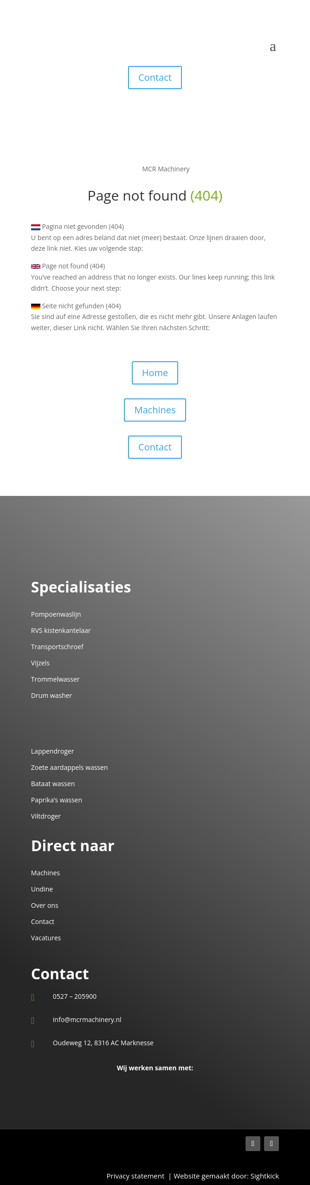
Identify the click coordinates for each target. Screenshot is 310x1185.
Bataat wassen (53, 783)
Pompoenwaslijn (56, 614)
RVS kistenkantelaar (61, 630)
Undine (42, 889)
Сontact (155, 447)
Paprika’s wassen (56, 799)
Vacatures (46, 937)
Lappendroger (52, 751)
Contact (155, 77)
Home (155, 372)
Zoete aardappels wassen (69, 767)
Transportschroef (57, 646)
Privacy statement (137, 1175)
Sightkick (264, 1175)
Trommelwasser (55, 679)
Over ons (44, 905)
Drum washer (51, 695)
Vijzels (40, 662)
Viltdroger (46, 816)
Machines (154, 410)
